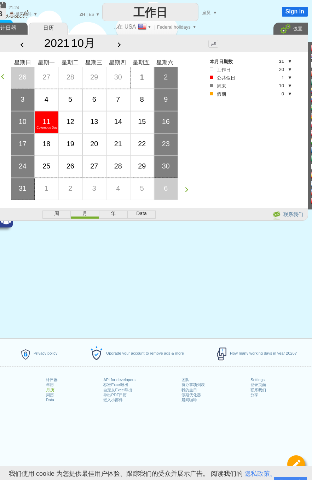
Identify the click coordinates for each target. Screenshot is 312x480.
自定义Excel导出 (117, 390)
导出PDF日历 (115, 395)
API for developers (119, 380)
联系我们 (258, 390)
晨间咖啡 (189, 400)
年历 (50, 385)
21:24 (13, 7)
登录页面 (258, 385)
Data (50, 400)
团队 (185, 380)
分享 (254, 395)
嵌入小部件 (113, 400)
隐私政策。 (260, 473)
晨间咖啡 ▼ (22, 14)
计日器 (52, 380)
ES (91, 14)
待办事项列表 (193, 385)
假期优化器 (191, 395)
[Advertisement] (242, 156)
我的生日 (189, 390)
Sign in (294, 11)
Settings (257, 380)
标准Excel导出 (115, 385)
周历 (50, 395)
